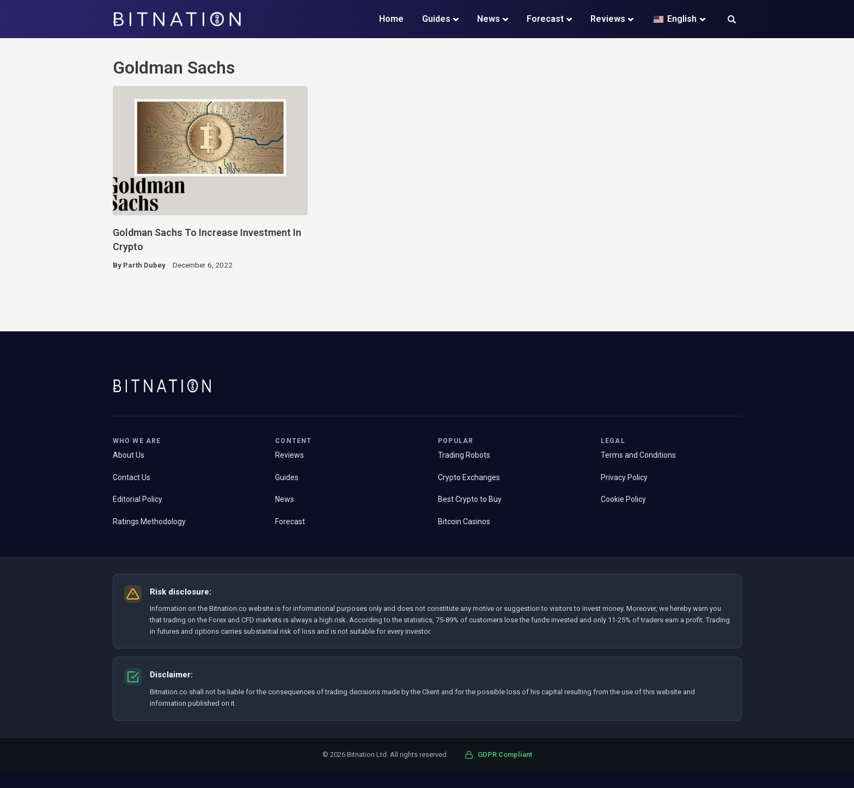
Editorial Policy (137, 499)
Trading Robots (464, 455)
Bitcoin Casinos (464, 521)
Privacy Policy (624, 477)
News (488, 19)
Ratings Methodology (149, 521)
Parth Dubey (144, 264)
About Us (128, 455)
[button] (731, 20)
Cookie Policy (623, 499)
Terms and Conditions (638, 455)
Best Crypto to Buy (470, 499)
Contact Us (131, 477)
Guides (436, 19)
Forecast (545, 19)
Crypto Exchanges (469, 477)
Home (391, 19)
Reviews (607, 19)
